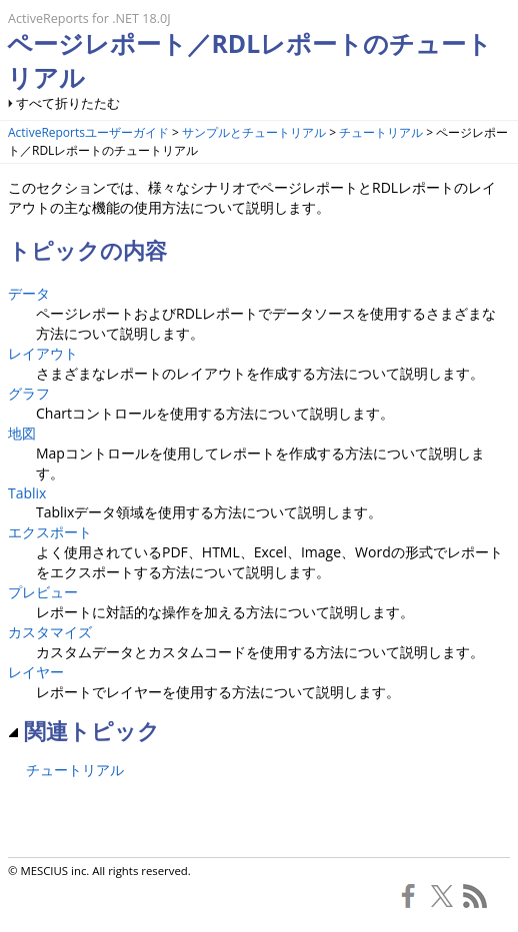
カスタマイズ (50, 631)
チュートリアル (381, 132)
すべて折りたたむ (68, 103)
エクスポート (50, 531)
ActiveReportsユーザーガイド (88, 132)
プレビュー (43, 591)
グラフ (29, 393)
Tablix (27, 492)
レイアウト (43, 353)
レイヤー (36, 671)
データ (29, 293)
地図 (22, 433)
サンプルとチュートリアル (254, 132)
